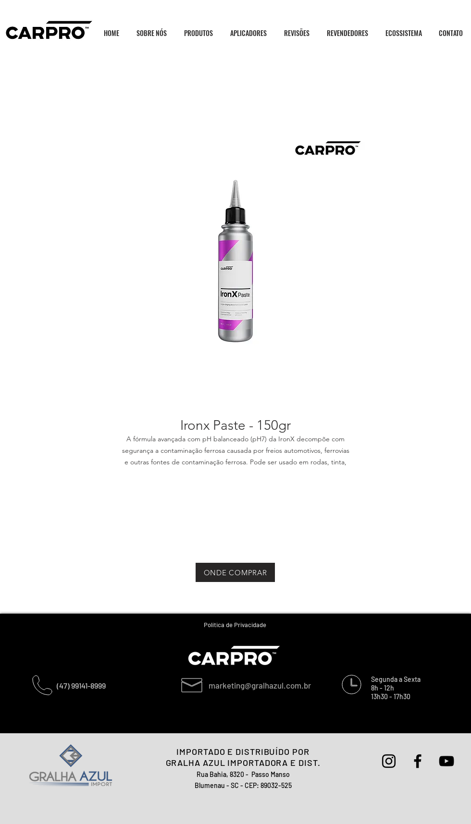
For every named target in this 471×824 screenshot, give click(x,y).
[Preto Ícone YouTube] (446, 761)
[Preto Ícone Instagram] (389, 761)
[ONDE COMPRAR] (235, 572)
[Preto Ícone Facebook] (418, 761)
